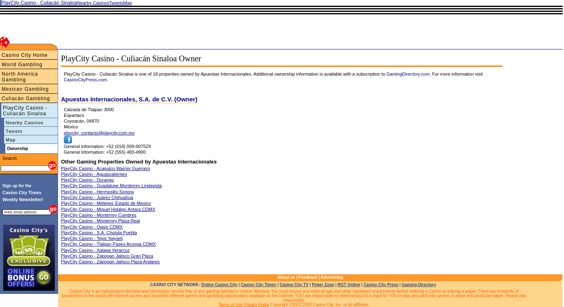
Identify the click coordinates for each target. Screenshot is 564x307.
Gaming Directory (419, 284)
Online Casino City (219, 284)
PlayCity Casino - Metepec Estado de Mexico (106, 203)
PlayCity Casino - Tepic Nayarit (92, 238)
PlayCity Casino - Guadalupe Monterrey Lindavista (111, 185)
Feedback (308, 277)
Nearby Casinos (24, 122)
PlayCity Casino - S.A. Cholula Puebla (99, 232)
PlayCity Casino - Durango (87, 179)
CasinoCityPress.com (85, 79)
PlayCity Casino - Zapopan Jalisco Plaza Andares (110, 261)
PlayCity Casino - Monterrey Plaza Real (100, 220)
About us (286, 277)
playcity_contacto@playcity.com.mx (99, 132)
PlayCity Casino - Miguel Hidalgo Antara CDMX (108, 209)
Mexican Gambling (25, 89)
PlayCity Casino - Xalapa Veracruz (95, 250)
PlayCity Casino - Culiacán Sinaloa (25, 111)
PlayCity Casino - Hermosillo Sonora (97, 191)
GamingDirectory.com (408, 74)
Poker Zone (323, 284)
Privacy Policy (256, 305)
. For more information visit (456, 74)
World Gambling (22, 64)
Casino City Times (258, 284)
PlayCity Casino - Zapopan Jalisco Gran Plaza (107, 255)
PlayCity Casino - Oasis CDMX (92, 226)
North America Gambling (20, 77)
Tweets (14, 131)
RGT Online (349, 284)
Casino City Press (381, 284)
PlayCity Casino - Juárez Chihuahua (97, 197)
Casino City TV (294, 284)
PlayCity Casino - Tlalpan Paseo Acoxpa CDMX (108, 244)
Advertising (332, 277)
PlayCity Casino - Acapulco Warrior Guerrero (105, 168)
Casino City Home (25, 55)
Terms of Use (231, 305)
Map (11, 139)
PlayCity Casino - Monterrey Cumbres (99, 215)
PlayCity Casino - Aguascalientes (94, 174)
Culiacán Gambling (26, 98)
